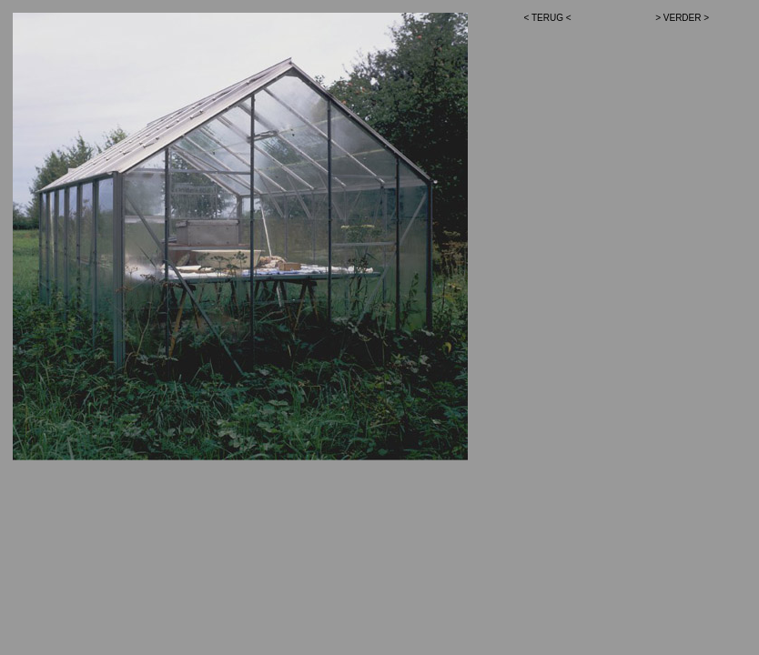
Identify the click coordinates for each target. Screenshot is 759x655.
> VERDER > (682, 18)
